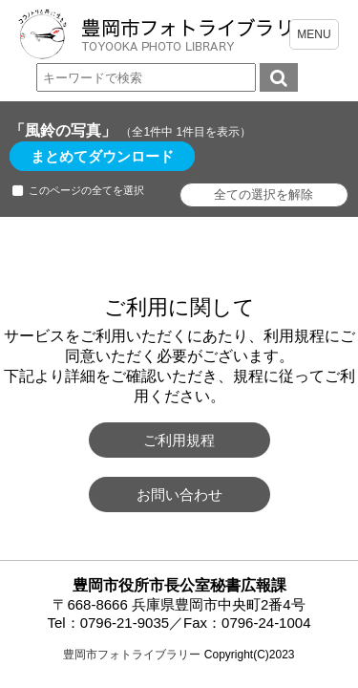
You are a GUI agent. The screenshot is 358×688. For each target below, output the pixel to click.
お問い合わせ (179, 494)
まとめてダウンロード (102, 156)
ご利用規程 (179, 440)
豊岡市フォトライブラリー (131, 654)
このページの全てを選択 (86, 190)
